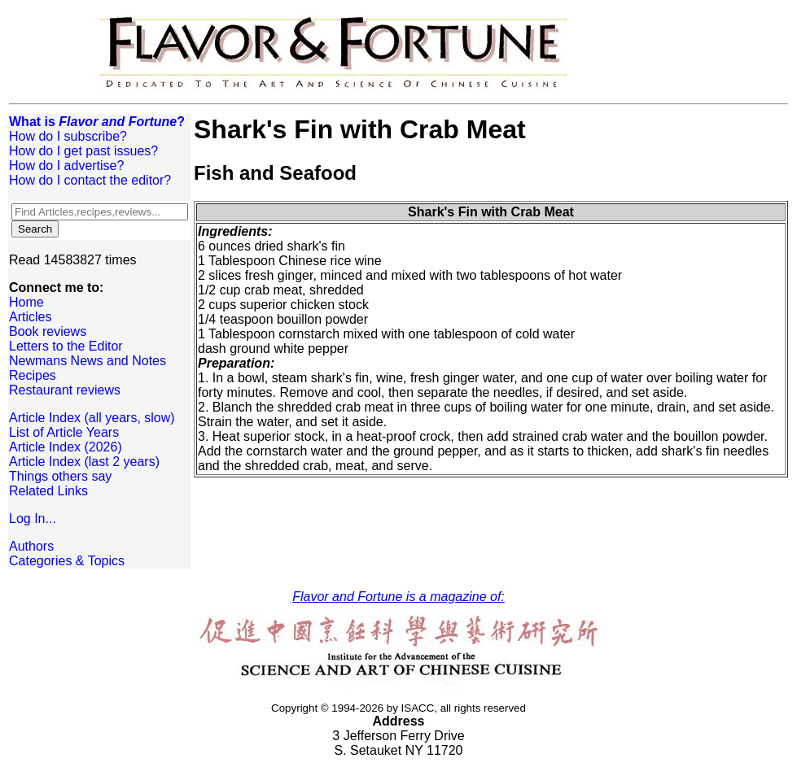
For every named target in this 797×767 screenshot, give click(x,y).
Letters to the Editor (66, 346)
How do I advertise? (66, 165)
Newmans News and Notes (87, 361)
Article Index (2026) (65, 447)
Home (26, 302)
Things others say (60, 476)
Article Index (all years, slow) (92, 418)
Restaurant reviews (64, 390)
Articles (30, 317)
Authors (31, 546)
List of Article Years (64, 432)
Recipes (32, 375)
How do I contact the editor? (90, 180)
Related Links (48, 491)
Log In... (32, 518)
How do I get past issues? (83, 151)
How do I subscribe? (68, 136)
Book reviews (47, 331)
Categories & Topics (67, 561)
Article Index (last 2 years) (84, 461)
